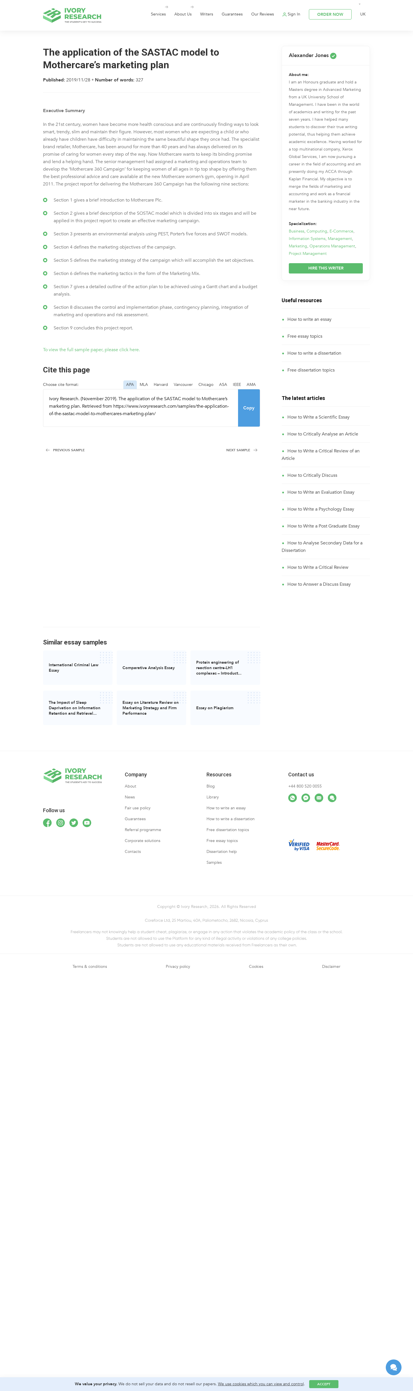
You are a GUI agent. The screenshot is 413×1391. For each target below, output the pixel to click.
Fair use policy (138, 808)
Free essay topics (304, 336)
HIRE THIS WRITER (326, 268)
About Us (183, 14)
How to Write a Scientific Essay (318, 417)
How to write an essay (309, 319)
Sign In (294, 14)
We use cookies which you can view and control (261, 1384)
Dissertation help (221, 851)
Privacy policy (178, 966)
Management (340, 238)
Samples (214, 862)
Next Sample (238, 450)
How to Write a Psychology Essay (320, 509)
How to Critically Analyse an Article (322, 434)
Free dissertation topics (311, 370)
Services (158, 14)
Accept (323, 1384)
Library (212, 797)
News (130, 797)
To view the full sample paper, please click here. (91, 350)
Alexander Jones (312, 55)
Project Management (308, 253)
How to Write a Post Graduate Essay (323, 526)
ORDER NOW (330, 14)
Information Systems (307, 238)
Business (296, 231)
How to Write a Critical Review (317, 567)
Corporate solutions (142, 840)
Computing (317, 231)
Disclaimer (331, 966)
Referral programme (143, 830)
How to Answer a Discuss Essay (319, 584)
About (130, 786)
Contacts (133, 851)
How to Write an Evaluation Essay (320, 492)
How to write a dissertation (314, 353)
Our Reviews (262, 14)
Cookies (256, 966)
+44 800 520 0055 (305, 786)
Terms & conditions (90, 966)
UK (363, 14)
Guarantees (232, 14)
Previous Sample (69, 450)
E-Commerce (341, 231)
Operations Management (332, 246)
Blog (210, 786)
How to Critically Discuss (312, 475)
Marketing (298, 246)
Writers (206, 14)
